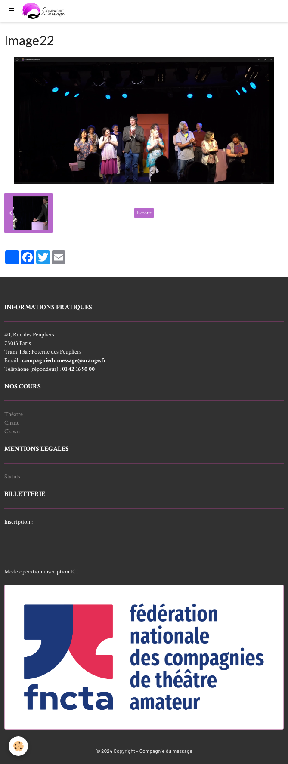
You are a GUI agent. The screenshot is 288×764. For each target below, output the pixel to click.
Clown (12, 431)
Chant (11, 423)
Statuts (12, 477)
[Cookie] (18, 746)
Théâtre (13, 414)
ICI (74, 572)
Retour (144, 212)
